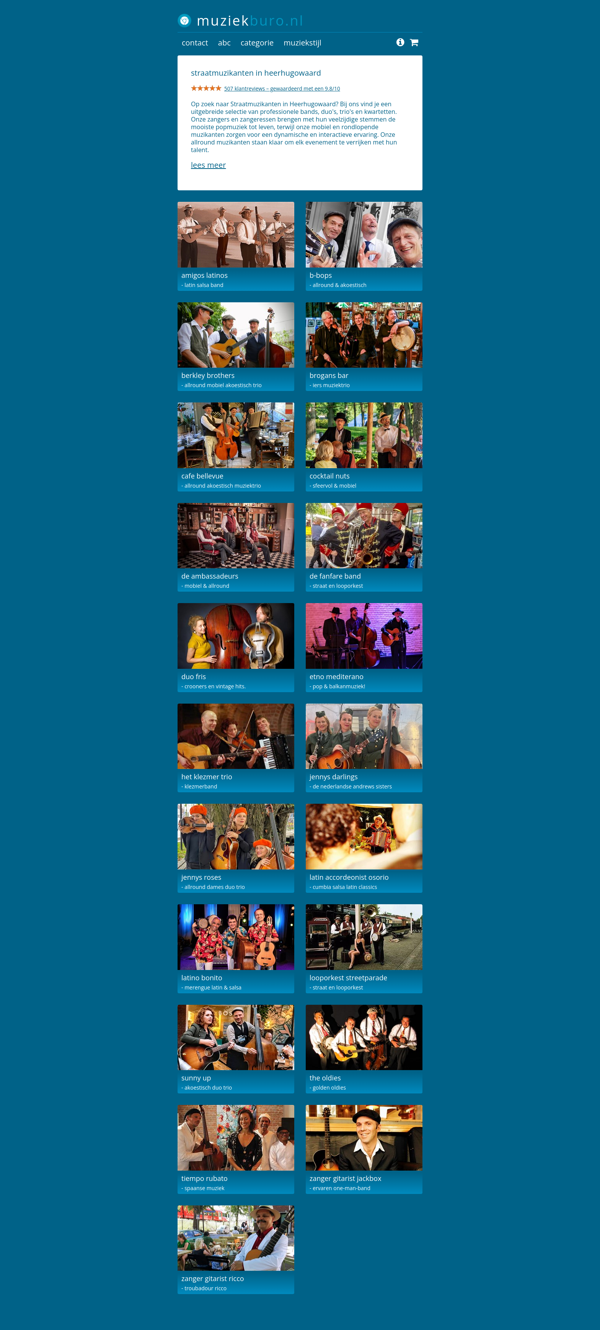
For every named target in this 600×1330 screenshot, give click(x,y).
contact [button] (195, 42)
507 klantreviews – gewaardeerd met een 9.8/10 (282, 88)
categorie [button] (257, 42)
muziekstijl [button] (302, 42)
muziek (250, 20)
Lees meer (208, 165)
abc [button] (224, 42)
